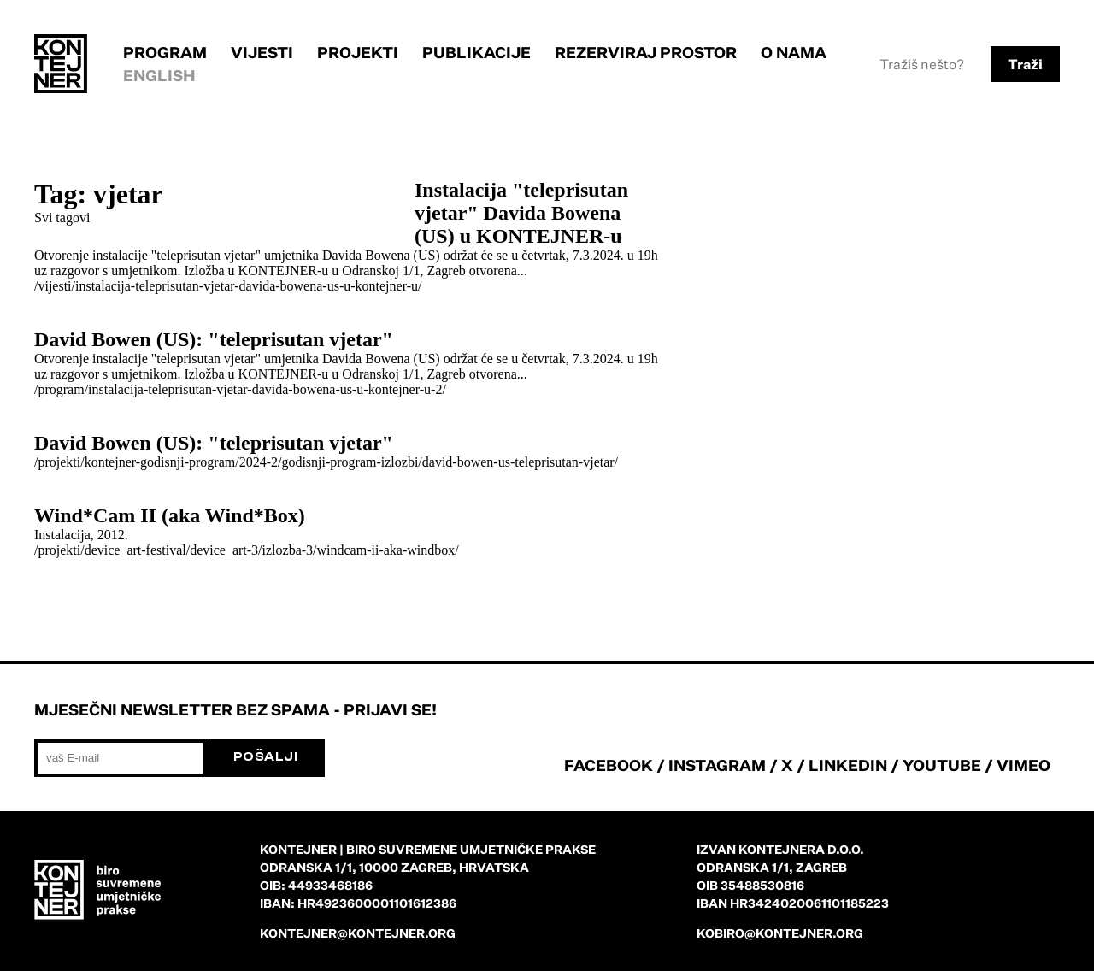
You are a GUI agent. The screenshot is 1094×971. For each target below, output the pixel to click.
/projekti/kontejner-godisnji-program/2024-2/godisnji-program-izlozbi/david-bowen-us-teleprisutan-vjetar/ (326, 462)
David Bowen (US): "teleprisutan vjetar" (213, 339)
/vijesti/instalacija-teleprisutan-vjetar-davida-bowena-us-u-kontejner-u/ (227, 286)
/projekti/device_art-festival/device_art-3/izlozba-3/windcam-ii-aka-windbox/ (246, 550)
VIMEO (1023, 765)
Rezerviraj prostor (646, 52)
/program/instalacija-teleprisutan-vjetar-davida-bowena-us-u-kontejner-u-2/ (240, 389)
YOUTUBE (942, 765)
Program (165, 52)
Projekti (357, 52)
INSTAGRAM (717, 765)
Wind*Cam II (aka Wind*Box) (169, 515)
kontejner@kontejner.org (358, 933)
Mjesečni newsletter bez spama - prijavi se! (235, 709)
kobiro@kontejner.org (780, 933)
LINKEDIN (848, 765)
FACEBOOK (608, 765)
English (159, 75)
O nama (793, 52)
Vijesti (262, 52)
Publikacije (476, 52)
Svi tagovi (62, 217)
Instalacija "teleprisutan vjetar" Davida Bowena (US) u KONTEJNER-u (521, 213)
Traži (1025, 64)
